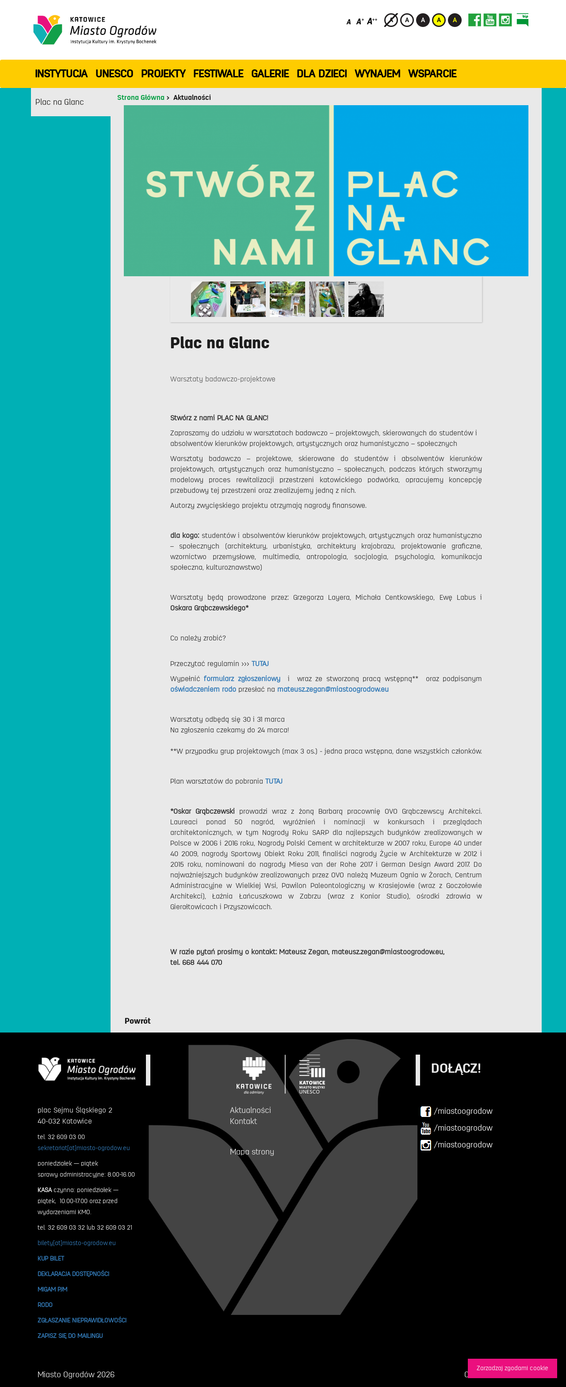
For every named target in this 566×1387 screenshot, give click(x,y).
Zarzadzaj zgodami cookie (512, 1368)
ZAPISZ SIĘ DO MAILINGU (70, 1336)
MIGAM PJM (52, 1289)
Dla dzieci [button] (322, 74)
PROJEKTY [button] (163, 74)
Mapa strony (252, 1152)
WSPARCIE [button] (432, 74)
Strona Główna (140, 97)
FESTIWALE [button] (218, 74)
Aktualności (192, 97)
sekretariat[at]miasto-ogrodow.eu (84, 1148)
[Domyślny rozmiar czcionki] (349, 21)
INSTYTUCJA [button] (61, 74)
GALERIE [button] (270, 74)
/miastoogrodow (456, 1111)
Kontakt (243, 1121)
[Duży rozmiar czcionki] (372, 21)
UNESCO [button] (114, 74)
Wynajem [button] (377, 74)
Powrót (138, 1021)
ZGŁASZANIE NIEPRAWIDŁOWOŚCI (82, 1320)
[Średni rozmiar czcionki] (360, 21)
